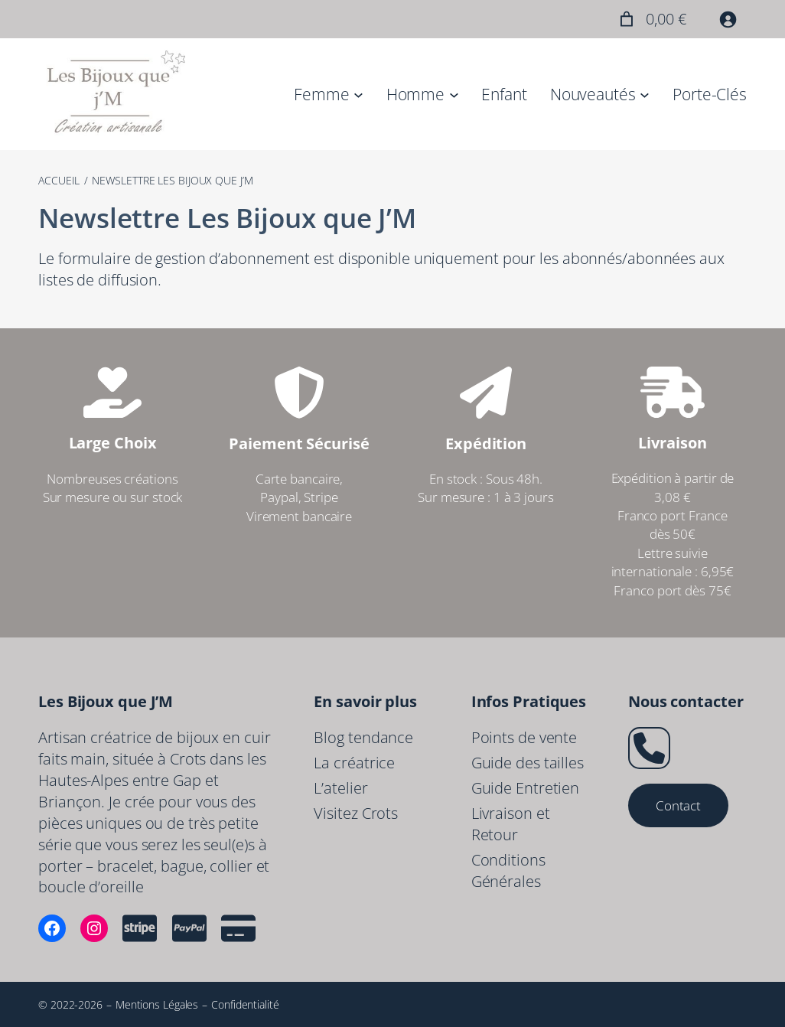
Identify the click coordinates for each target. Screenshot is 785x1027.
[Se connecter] (727, 19)
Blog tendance (363, 737)
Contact (678, 805)
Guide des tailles (527, 762)
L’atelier (340, 788)
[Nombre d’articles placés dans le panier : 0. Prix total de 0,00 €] (650, 19)
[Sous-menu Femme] (358, 94)
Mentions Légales (157, 1004)
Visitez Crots (356, 813)
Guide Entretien (525, 788)
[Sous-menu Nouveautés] (645, 94)
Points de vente (524, 737)
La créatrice (354, 762)
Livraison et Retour (510, 824)
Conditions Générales (508, 870)
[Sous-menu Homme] (454, 94)
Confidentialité (245, 1004)
